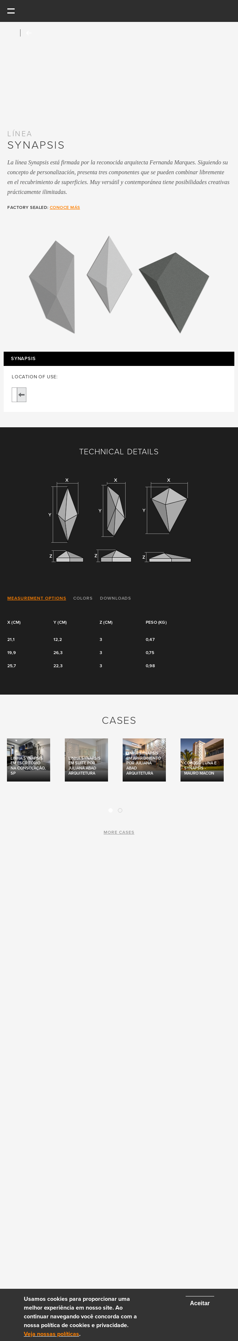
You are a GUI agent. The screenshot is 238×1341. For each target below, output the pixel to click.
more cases (119, 832)
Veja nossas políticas (51, 1334)
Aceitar (200, 1303)
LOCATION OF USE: (35, 377)
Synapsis (23, 358)
